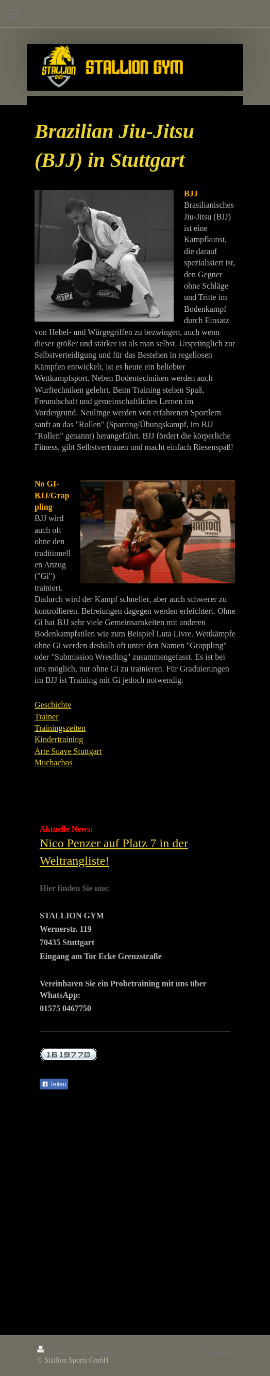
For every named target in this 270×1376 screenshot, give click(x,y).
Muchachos (54, 762)
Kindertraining (59, 739)
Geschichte (53, 704)
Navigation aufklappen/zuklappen (135, 14)
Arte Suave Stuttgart (68, 751)
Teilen (54, 1084)
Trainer (47, 716)
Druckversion (63, 1350)
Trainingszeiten (60, 728)
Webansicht (216, 1350)
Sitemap (104, 1350)
